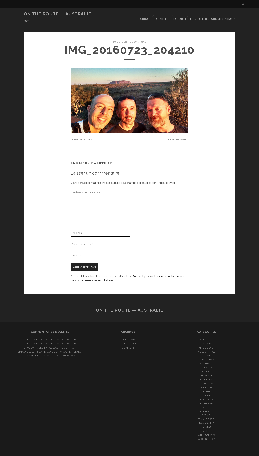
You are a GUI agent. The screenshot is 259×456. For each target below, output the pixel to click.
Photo (207, 399)
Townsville (206, 415)
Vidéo (206, 423)
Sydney (207, 407)
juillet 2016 (128, 336)
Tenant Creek (207, 411)
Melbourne (206, 387)
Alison (206, 347)
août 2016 (128, 332)
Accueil (147, 14)
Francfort (206, 379)
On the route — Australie (57, 13)
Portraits (206, 403)
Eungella (206, 375)
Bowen (206, 363)
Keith (206, 383)
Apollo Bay (206, 351)
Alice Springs (207, 343)
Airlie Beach (207, 339)
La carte (182, 14)
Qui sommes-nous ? (222, 14)
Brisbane (207, 367)
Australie (206, 355)
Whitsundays (206, 427)
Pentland (206, 395)
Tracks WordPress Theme (115, 452)
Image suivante (177, 131)
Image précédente (83, 131)
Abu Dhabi (206, 332)
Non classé (206, 391)
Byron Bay (68, 347)
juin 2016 (128, 339)
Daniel (26, 332)
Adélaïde (207, 336)
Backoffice (164, 14)
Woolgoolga (206, 431)
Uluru (206, 419)
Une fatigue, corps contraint (58, 332)
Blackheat (206, 359)
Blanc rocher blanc (68, 343)
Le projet (198, 14)
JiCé (143, 33)
